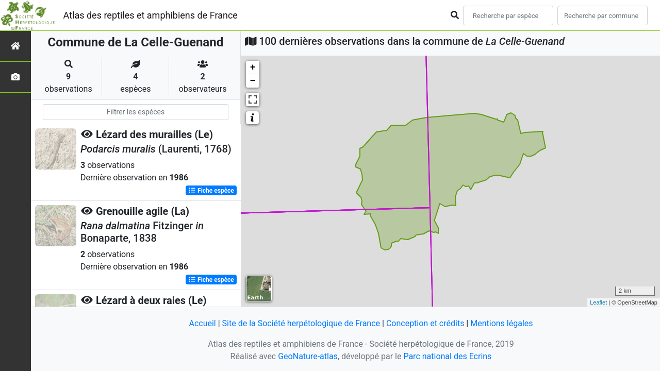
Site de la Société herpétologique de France (301, 323)
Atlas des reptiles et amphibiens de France (150, 15)
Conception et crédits (425, 323)
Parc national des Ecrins (447, 356)
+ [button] (253, 67)
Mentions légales (501, 323)
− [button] (253, 81)
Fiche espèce (211, 190)
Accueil (202, 323)
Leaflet (598, 302)
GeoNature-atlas (308, 356)
